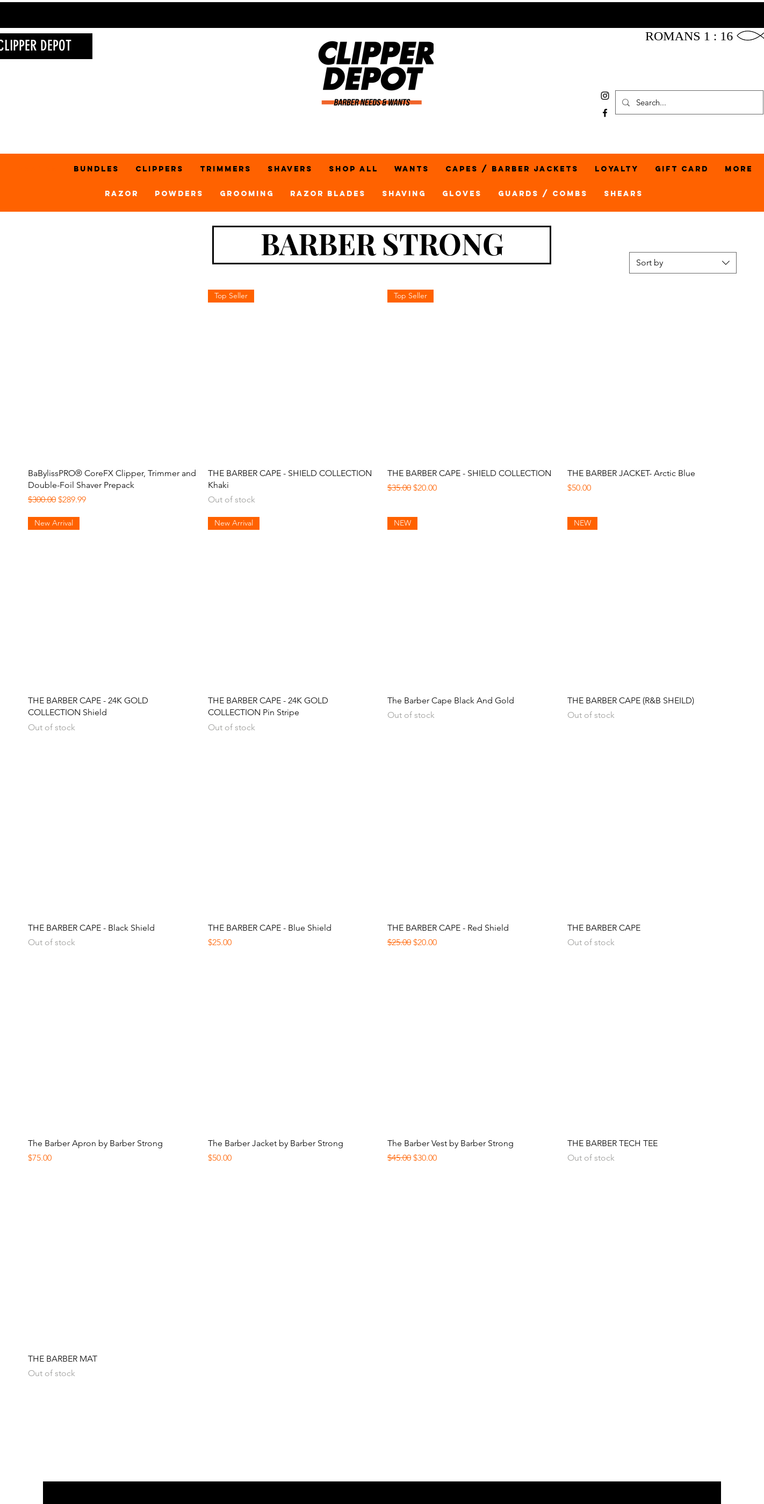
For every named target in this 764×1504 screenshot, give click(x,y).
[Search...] (688, 102)
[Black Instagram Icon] (605, 95)
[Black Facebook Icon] (605, 112)
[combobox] (683, 263)
